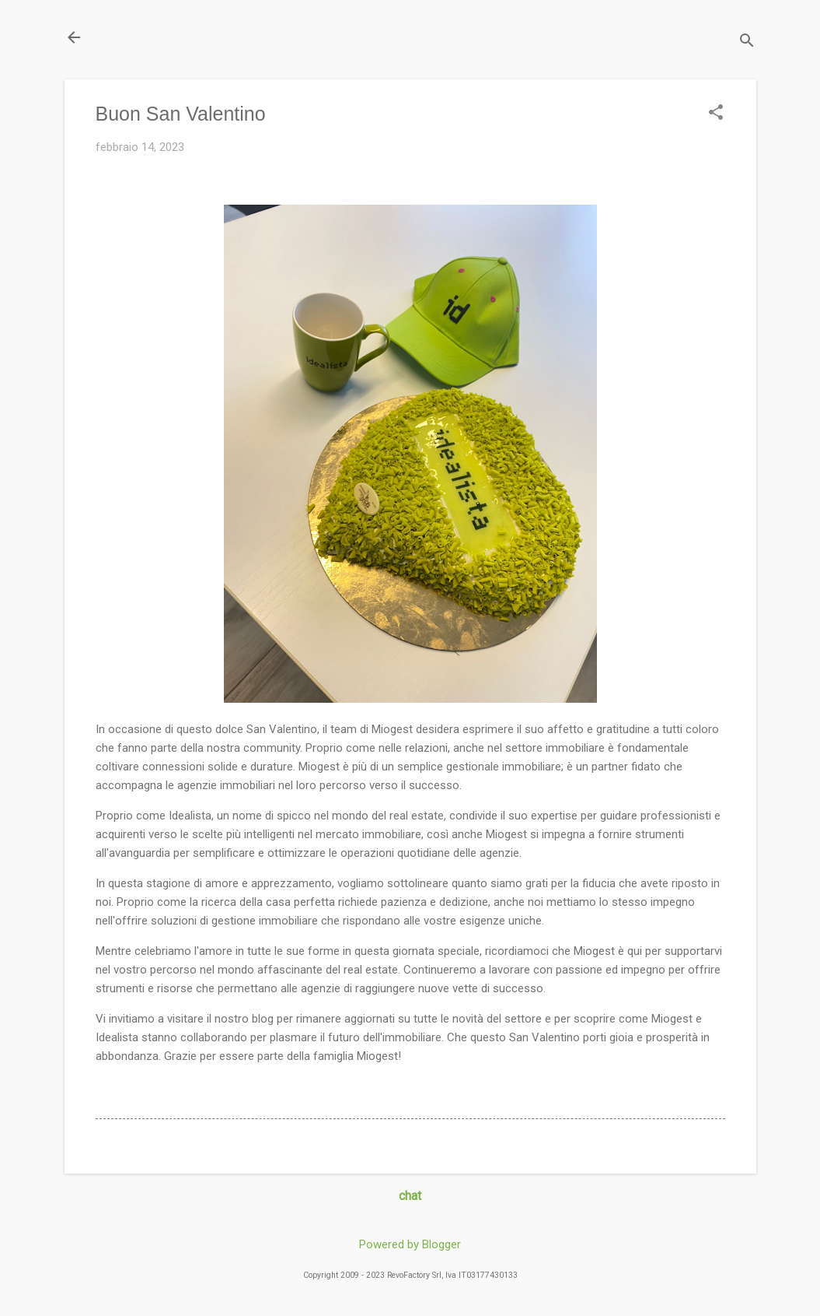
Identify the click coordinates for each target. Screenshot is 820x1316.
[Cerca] (747, 42)
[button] (716, 114)
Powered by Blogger (410, 1244)
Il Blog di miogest (173, 36)
